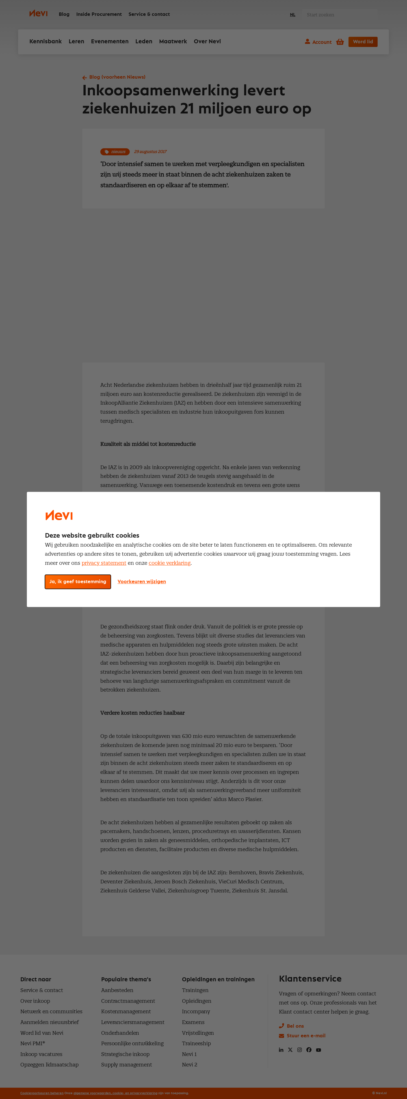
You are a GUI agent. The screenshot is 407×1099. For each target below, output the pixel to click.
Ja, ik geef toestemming (77, 582)
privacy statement (104, 563)
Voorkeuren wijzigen (142, 582)
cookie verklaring (169, 563)
